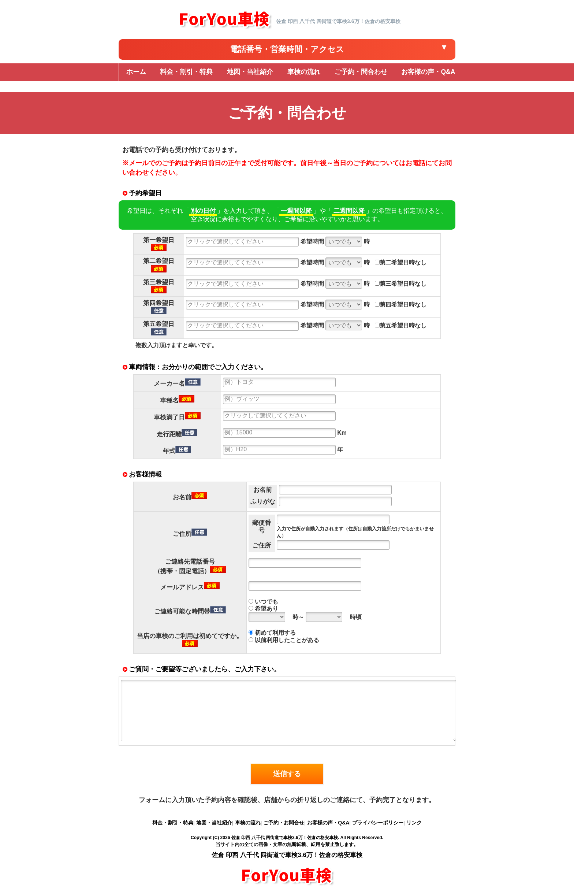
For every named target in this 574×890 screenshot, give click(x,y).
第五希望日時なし (400, 325)
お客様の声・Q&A (328, 823)
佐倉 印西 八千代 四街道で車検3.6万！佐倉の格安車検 (284, 837)
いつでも (263, 601)
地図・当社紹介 (214, 823)
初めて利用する (272, 633)
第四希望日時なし (400, 304)
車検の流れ (248, 823)
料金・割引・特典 (172, 823)
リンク (414, 823)
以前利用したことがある (284, 640)
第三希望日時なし (400, 284)
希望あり (263, 608)
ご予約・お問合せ (283, 823)
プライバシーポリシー (377, 823)
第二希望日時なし (400, 262)
